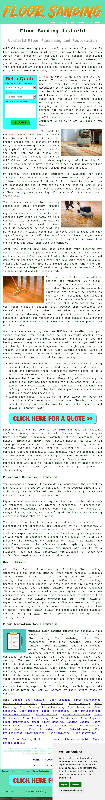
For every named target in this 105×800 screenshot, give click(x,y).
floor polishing (84, 653)
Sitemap (5, 771)
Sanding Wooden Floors (83, 722)
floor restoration (45, 679)
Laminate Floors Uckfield (69, 739)
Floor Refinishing (35, 718)
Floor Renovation (79, 707)
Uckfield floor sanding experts (50, 631)
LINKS (62, 23)
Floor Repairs (29, 711)
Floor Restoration (55, 711)
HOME (53, 23)
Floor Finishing (52, 703)
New (13, 771)
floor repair (79, 634)
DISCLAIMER (94, 23)
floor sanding (31, 156)
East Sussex (31, 682)
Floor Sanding (79, 703)
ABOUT (71, 23)
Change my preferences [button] (71, 790)
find (15, 569)
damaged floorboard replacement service (33, 529)
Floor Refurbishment (86, 711)
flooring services (89, 679)
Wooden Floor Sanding (29, 700)
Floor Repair (13, 729)
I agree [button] (64, 785)
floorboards (67, 505)
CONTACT (82, 23)
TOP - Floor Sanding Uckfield (24, 739)
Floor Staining (59, 700)
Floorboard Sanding (17, 714)
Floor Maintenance (87, 700)
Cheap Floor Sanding (47, 722)
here (37, 613)
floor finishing (55, 645)
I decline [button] (75, 785)
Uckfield (59, 429)
